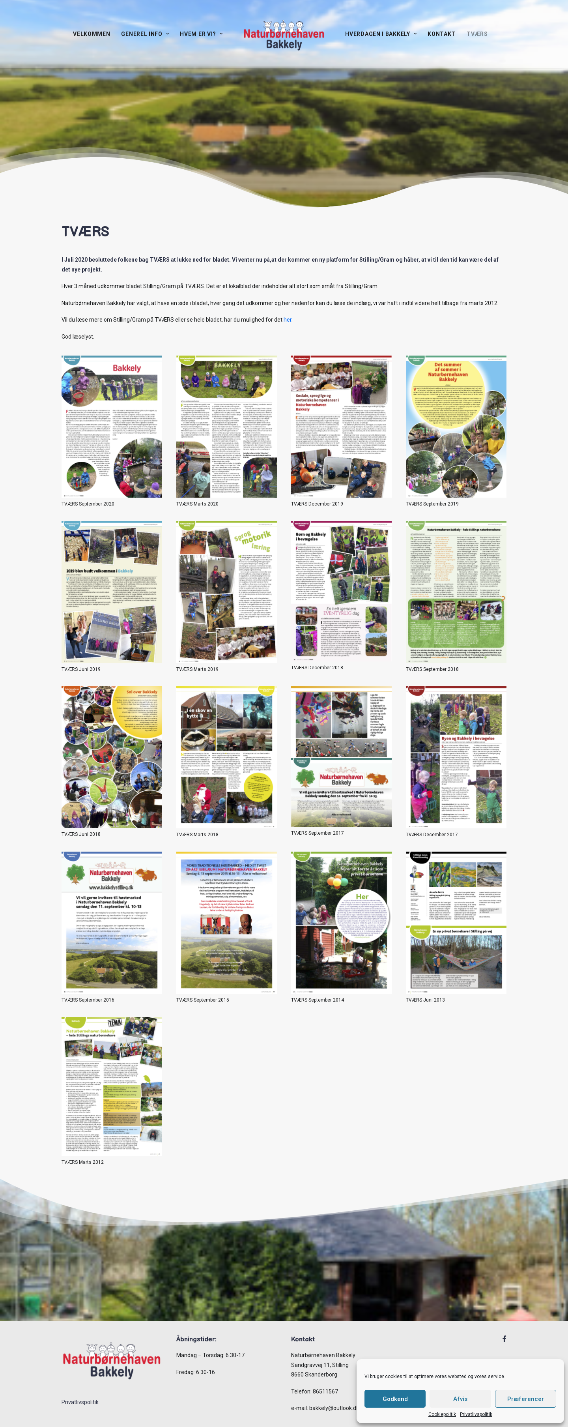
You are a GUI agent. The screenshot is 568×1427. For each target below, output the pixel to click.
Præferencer (525, 1399)
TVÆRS (477, 34)
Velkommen (91, 34)
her (287, 319)
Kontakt (442, 34)
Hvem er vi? (201, 34)
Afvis (460, 1399)
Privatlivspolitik (476, 1414)
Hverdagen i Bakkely (381, 34)
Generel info (145, 34)
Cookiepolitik (442, 1414)
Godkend (395, 1399)
